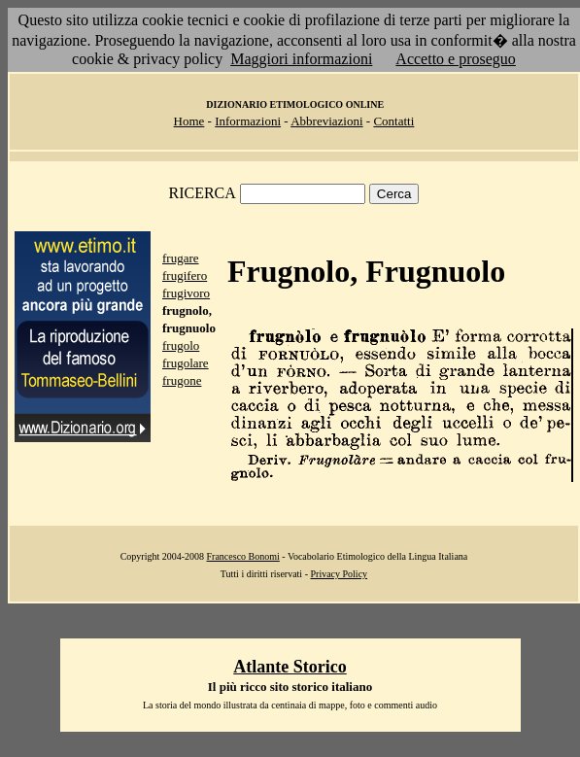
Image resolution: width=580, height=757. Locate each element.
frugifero (184, 275)
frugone (181, 380)
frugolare (185, 363)
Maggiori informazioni (301, 59)
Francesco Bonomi (243, 556)
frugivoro (186, 293)
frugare (180, 258)
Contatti (393, 121)
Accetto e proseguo (455, 59)
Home (189, 121)
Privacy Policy (338, 573)
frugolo (180, 345)
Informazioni (248, 121)
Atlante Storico (289, 666)
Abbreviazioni (326, 121)
